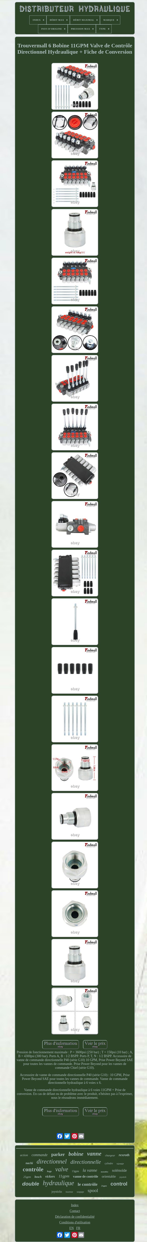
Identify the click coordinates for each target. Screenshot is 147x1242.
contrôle (33, 1169)
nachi (29, 1163)
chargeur (110, 1155)
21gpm (104, 1186)
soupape (80, 1192)
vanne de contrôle (85, 1176)
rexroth (124, 1155)
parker (58, 1154)
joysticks (56, 1191)
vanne (94, 1153)
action (24, 1155)
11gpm (64, 1176)
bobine (76, 1154)
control (118, 1184)
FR (78, 1228)
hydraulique (58, 1183)
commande (40, 1155)
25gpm (27, 1176)
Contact (75, 1211)
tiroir (120, 1164)
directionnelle (85, 1162)
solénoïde (119, 1170)
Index (75, 1205)
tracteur (69, 1191)
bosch (37, 1176)
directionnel (52, 1161)
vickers (50, 1176)
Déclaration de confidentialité (75, 1216)
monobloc (104, 1172)
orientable (109, 1176)
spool (93, 1190)
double (30, 1184)
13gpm (75, 1171)
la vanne (90, 1170)
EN (71, 1228)
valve (61, 1169)
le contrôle (87, 1184)
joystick (123, 1177)
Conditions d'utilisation (74, 1222)
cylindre (109, 1163)
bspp (49, 1171)
